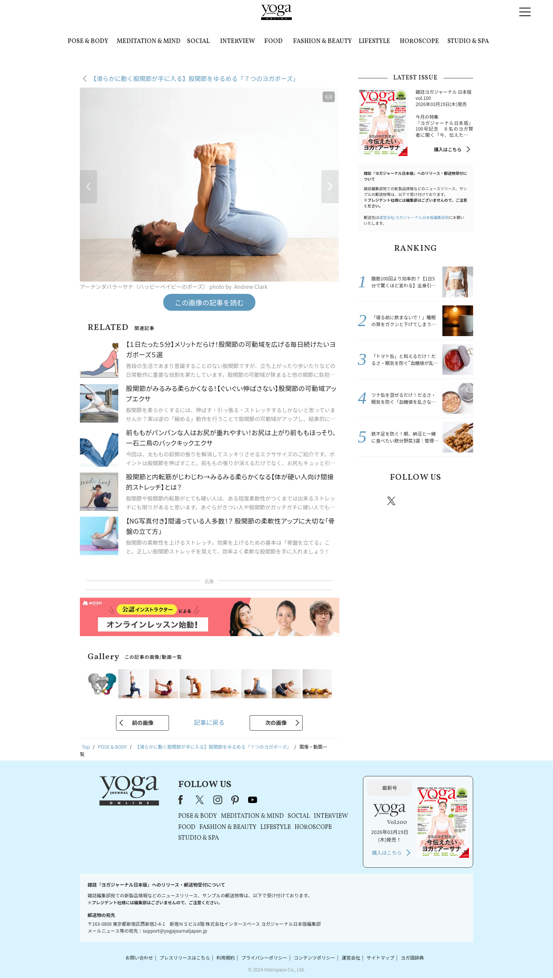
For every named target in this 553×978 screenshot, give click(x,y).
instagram (414, 501)
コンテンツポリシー (314, 957)
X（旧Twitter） (200, 800)
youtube (253, 800)
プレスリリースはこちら (184, 957)
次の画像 (276, 722)
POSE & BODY (88, 41)
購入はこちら (448, 149)
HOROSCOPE (419, 41)
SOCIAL (198, 41)
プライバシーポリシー (264, 957)
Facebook (370, 501)
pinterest (438, 501)
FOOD (273, 41)
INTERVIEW (237, 41)
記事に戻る (209, 722)
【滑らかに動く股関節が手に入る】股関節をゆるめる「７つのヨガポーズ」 (194, 78)
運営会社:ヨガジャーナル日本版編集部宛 (414, 217)
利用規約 (226, 957)
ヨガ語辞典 (412, 957)
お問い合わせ (139, 957)
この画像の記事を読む (209, 302)
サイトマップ (380, 957)
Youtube (460, 501)
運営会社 (351, 957)
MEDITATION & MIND (148, 41)
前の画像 (142, 722)
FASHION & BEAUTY (322, 41)
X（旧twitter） (392, 501)
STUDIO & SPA (468, 41)
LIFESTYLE (374, 41)
